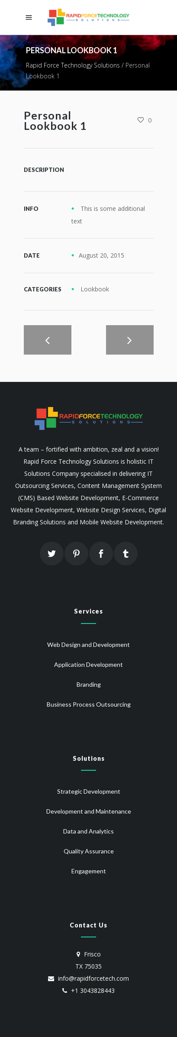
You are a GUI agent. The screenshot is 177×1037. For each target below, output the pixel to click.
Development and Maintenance (88, 811)
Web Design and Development (88, 644)
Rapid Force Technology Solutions (73, 65)
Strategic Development (88, 791)
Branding (89, 684)
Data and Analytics (88, 831)
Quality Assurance (89, 851)
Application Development (88, 664)
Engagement (88, 871)
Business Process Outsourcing (89, 704)
